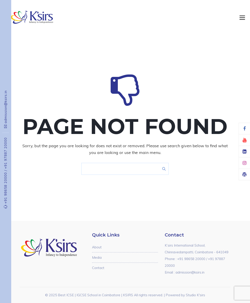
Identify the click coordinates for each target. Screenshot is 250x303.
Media (97, 257)
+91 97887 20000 (5, 153)
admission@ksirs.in (5, 106)
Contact (98, 268)
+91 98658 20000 (5, 187)
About (97, 247)
